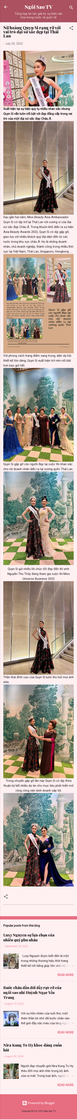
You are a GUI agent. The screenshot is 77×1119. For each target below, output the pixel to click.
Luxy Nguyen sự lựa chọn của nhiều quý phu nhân (28, 937)
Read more (65, 975)
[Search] (71, 8)
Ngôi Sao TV (38, 7)
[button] (71, 29)
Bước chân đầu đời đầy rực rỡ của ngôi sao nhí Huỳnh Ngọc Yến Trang (32, 992)
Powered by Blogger (38, 1103)
